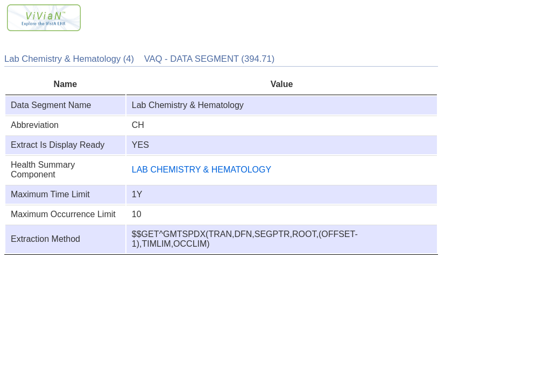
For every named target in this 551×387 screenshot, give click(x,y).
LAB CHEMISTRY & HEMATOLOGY (201, 169)
